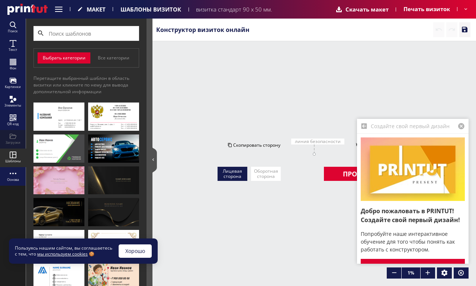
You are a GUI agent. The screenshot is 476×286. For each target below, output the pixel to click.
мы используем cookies (62, 254)
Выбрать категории (64, 58)
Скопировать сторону (234, 78)
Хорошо (135, 250)
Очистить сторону (398, 78)
